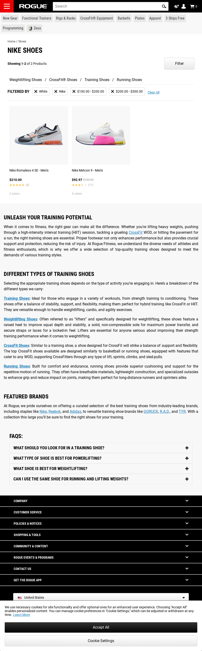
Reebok (54, 411)
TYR (182, 411)
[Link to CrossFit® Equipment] (96, 18)
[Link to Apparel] (155, 18)
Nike (43, 411)
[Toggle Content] (101, 448)
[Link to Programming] (13, 28)
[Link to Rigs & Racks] (66, 18)
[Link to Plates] (139, 18)
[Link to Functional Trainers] (37, 18)
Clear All (153, 92)
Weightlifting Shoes (25, 80)
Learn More (21, 615)
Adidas (75, 411)
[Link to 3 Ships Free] (175, 18)
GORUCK (151, 411)
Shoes (22, 41)
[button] (164, 6)
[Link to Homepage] (33, 6)
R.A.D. (165, 411)
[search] (111, 6)
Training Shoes (97, 80)
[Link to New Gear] (10, 18)
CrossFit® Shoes (63, 80)
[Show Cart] (193, 6)
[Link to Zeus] (34, 28)
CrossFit (135, 232)
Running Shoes (129, 80)
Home (11, 41)
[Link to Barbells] (124, 18)
